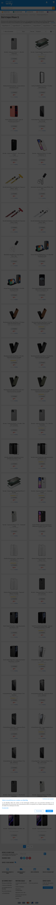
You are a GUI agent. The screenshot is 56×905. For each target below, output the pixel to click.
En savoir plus (5, 808)
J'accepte (49, 811)
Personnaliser (39, 811)
